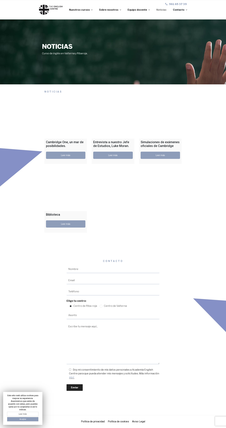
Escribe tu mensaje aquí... (113, 343)
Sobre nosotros (110, 9)
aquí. (71, 377)
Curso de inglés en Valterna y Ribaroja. (64, 53)
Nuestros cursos (81, 9)
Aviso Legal (138, 421)
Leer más (65, 155)
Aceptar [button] (22, 419)
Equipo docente (139, 9)
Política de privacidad (93, 421)
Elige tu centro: (76, 300)
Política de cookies (118, 421)
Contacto (180, 9)
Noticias (161, 9)
